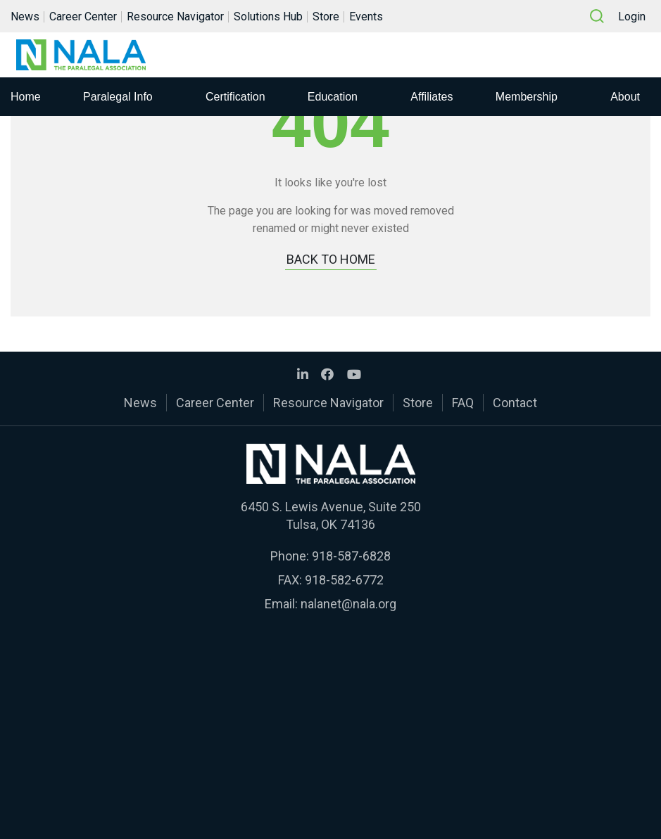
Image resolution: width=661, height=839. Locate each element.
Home (26, 97)
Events (366, 16)
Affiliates (431, 97)
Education (333, 97)
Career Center (83, 16)
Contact (515, 402)
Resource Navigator (175, 16)
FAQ (463, 402)
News (25, 16)
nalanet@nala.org (348, 603)
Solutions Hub (268, 16)
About (625, 97)
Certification (235, 97)
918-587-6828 (351, 556)
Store (326, 16)
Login (632, 16)
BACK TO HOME (331, 259)
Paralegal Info (118, 97)
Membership (527, 97)
